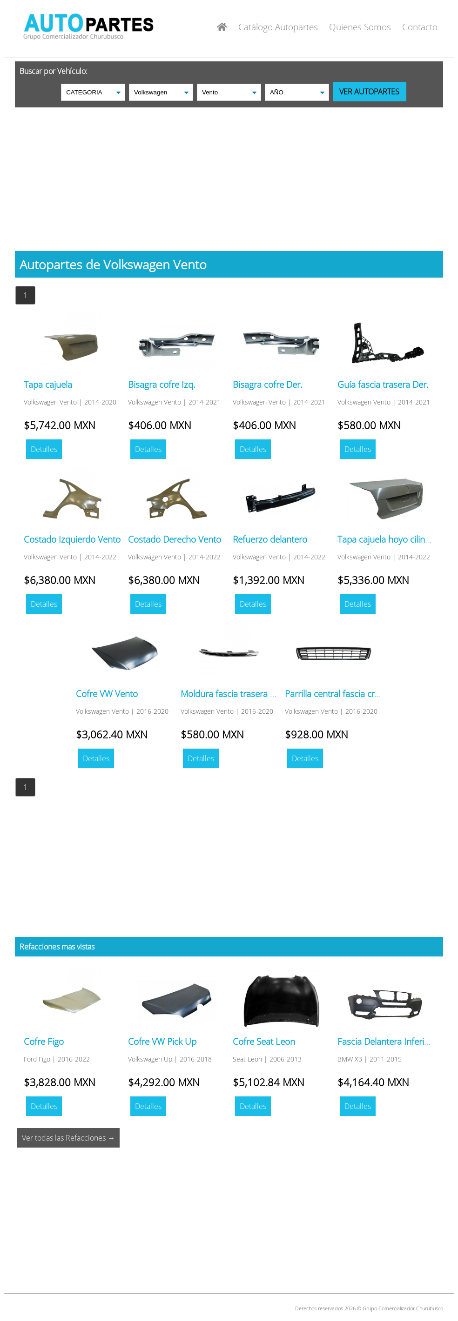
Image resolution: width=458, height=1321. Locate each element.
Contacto (420, 26)
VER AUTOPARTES (369, 91)
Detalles (44, 449)
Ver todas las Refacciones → (68, 1138)
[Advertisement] (229, 172)
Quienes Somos (360, 26)
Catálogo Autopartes (278, 26)
